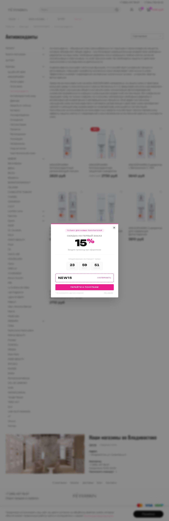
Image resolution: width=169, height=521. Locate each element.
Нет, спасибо (108, 293)
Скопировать (104, 278)
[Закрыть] (114, 228)
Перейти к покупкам (84, 287)
